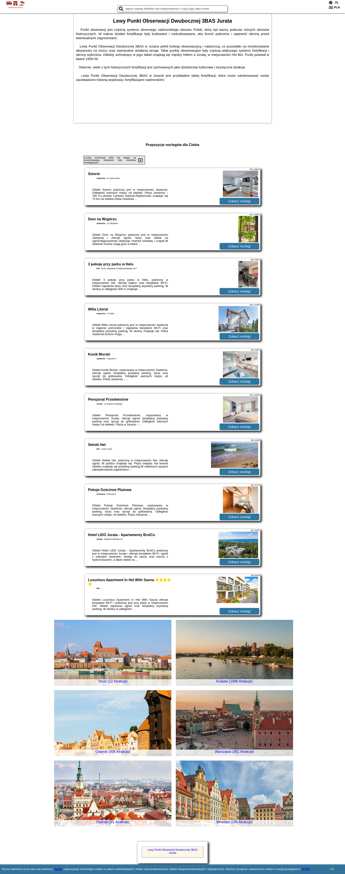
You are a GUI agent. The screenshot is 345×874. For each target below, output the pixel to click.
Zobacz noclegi (239, 201)
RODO (306, 869)
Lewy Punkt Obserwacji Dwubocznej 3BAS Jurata (172, 851)
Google (58, 869)
